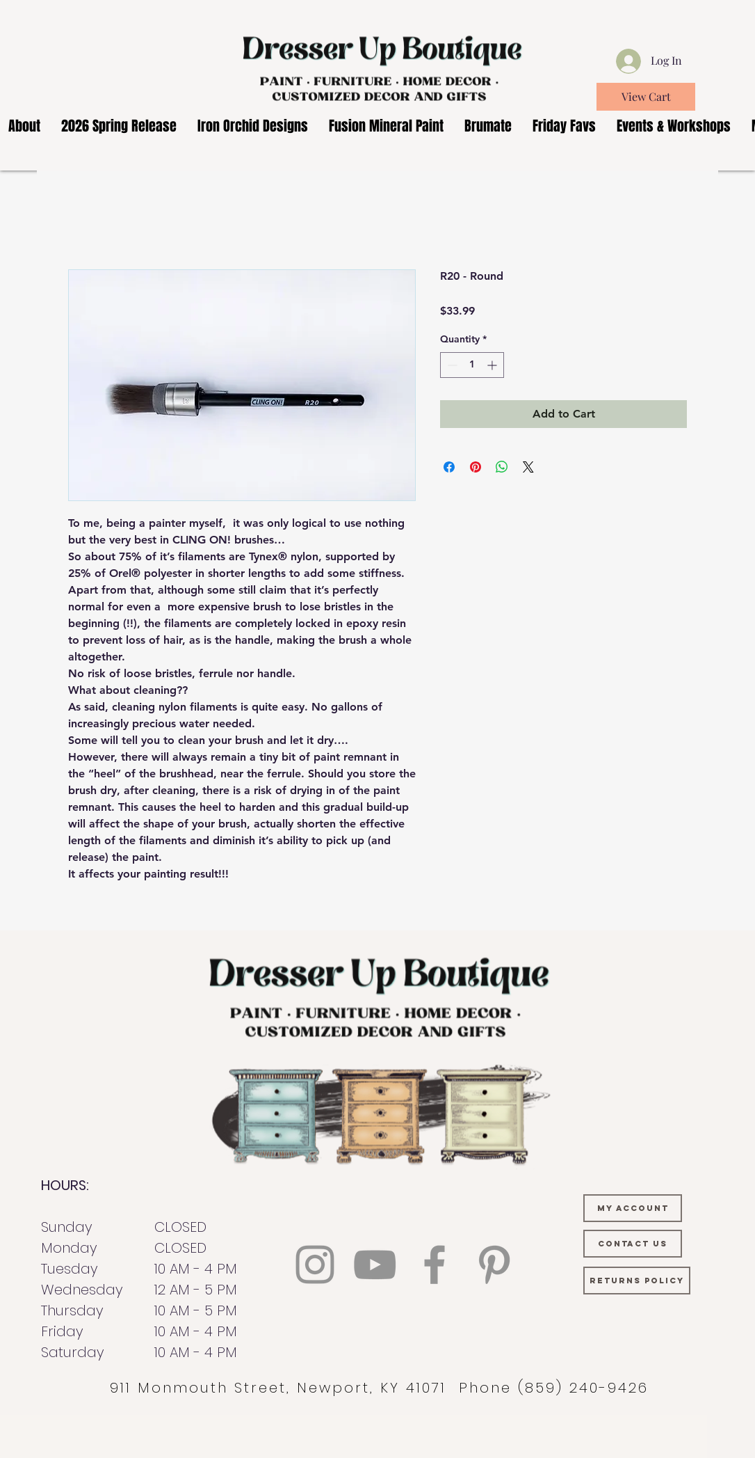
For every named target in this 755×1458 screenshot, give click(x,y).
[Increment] (493, 365)
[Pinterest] (494, 1264)
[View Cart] (645, 97)
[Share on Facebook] (449, 467)
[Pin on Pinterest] (475, 467)
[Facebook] (434, 1264)
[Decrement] (451, 365)
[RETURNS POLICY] (636, 1280)
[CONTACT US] (632, 1244)
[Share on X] (528, 467)
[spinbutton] (472, 365)
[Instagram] (315, 1264)
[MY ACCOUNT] (632, 1208)
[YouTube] (374, 1264)
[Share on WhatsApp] (502, 467)
